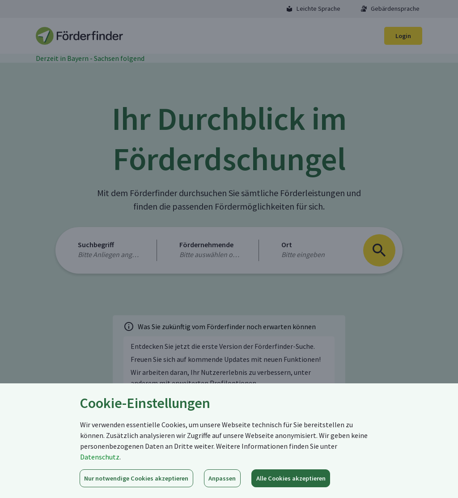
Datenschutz (99, 456)
